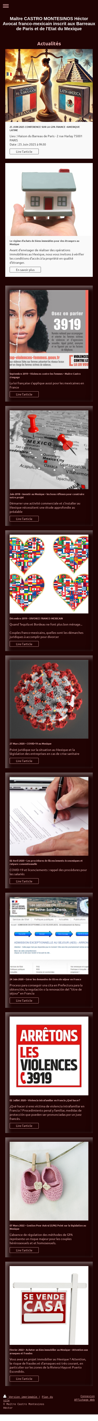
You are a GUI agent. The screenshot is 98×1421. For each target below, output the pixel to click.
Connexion (87, 1396)
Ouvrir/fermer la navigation (49, 6)
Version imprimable (21, 1397)
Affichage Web (84, 1400)
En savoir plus (25, 270)
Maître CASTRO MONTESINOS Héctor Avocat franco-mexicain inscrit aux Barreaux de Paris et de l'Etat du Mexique (49, 23)
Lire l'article (24, 151)
